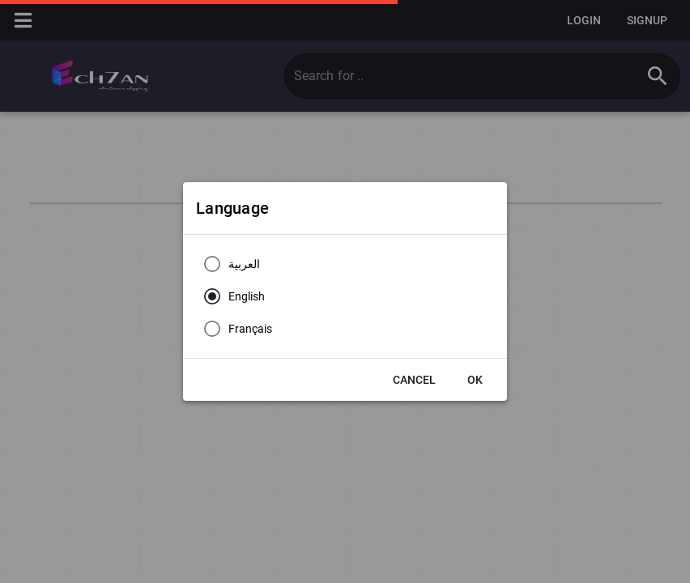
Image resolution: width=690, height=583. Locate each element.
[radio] (228, 264)
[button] (414, 379)
